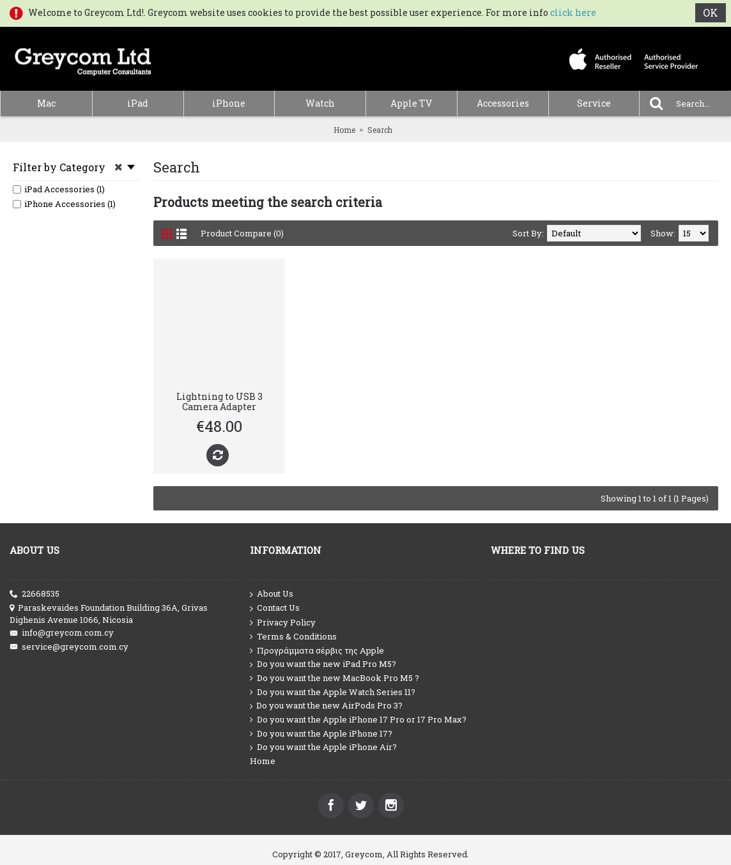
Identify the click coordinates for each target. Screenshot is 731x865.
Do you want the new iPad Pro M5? (323, 664)
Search (379, 130)
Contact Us (275, 608)
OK (710, 12)
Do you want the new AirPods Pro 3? (326, 706)
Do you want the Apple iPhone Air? (323, 747)
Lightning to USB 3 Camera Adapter (219, 401)
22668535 (34, 594)
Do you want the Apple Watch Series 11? (332, 692)
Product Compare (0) (242, 233)
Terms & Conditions (293, 637)
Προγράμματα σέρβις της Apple (317, 651)
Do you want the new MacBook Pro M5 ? (334, 678)
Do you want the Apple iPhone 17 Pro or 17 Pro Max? (358, 720)
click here (573, 12)
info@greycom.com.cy (62, 633)
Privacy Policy (283, 622)
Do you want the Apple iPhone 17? (321, 734)
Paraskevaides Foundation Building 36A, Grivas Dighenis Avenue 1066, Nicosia (109, 614)
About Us (271, 594)
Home (344, 130)
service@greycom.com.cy (69, 647)
